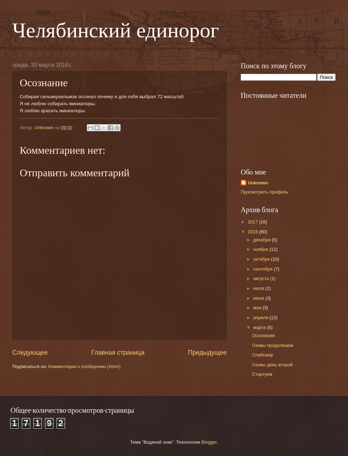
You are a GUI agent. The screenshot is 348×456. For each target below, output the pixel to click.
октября (262, 259)
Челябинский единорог (115, 30)
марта (260, 327)
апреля (261, 317)
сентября (263, 269)
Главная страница (117, 352)
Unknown (258, 182)
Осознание (263, 335)
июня (259, 298)
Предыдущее (207, 352)
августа (261, 278)
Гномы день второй (272, 364)
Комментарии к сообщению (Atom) (84, 366)
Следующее (30, 352)
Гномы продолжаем (272, 345)
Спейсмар (262, 354)
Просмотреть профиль (264, 192)
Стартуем (262, 374)
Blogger (209, 442)
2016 (253, 231)
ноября (261, 249)
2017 (253, 221)
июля (259, 288)
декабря (262, 239)
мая (258, 307)
